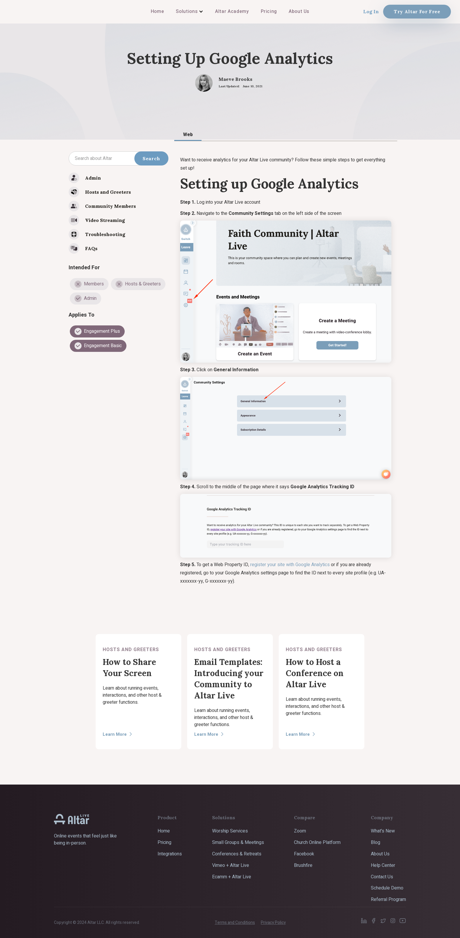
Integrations (170, 853)
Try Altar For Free (417, 11)
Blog (375, 842)
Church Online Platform (317, 842)
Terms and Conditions (235, 922)
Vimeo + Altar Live (230, 865)
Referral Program (388, 899)
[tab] (188, 134)
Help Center (383, 865)
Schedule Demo (387, 888)
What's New (383, 831)
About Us (380, 853)
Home (164, 831)
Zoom (300, 831)
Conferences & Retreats (236, 853)
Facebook (304, 853)
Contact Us (382, 876)
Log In (371, 11)
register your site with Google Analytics (290, 564)
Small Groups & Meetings (238, 842)
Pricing (164, 842)
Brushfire (303, 865)
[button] (189, 11)
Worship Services (230, 831)
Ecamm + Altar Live (231, 876)
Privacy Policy (273, 922)
